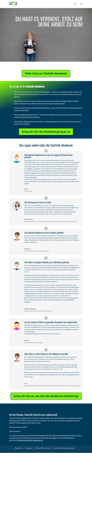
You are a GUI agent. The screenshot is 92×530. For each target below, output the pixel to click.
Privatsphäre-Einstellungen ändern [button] (64, 448)
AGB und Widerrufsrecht (42, 448)
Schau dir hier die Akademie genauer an (46, 129)
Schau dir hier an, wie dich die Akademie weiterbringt (46, 396)
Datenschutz (19, 448)
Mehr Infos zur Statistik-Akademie (46, 73)
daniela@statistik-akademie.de (30, 440)
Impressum (28, 448)
